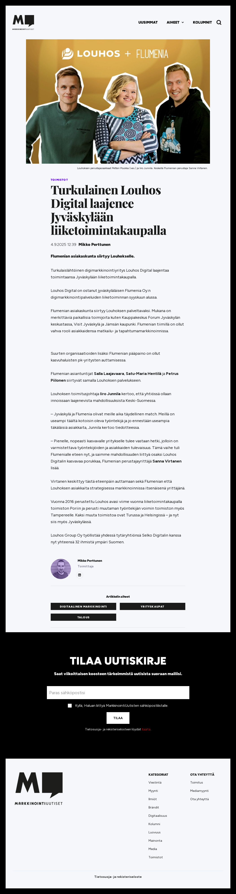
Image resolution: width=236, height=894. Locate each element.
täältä (146, 729)
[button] (175, 22)
